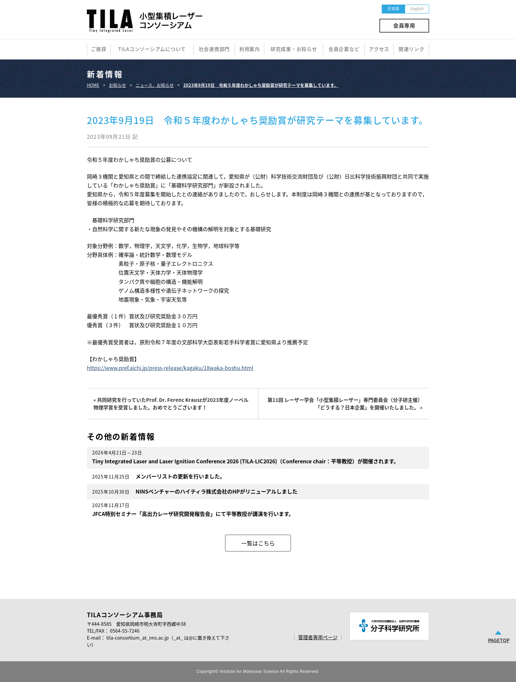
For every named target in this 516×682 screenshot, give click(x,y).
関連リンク (412, 49)
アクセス (379, 49)
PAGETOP (498, 640)
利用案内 (249, 49)
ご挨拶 (98, 49)
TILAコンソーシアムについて (152, 49)
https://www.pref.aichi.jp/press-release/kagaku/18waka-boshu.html (170, 368)
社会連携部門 (214, 49)
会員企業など (344, 49)
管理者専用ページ (318, 637)
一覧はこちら (258, 543)
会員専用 (404, 25)
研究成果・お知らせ (294, 49)
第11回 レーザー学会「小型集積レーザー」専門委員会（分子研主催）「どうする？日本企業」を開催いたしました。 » (345, 403)
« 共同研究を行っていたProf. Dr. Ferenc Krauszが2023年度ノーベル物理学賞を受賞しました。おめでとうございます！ (170, 403)
